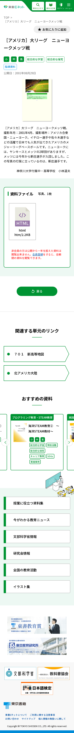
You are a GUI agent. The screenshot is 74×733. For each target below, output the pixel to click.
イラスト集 (21, 586)
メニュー (68, 6)
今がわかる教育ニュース (31, 519)
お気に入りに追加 (54, 29)
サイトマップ (28, 718)
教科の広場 (50, 6)
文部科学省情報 (25, 536)
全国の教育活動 (25, 569)
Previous (5, 442)
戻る (37, 291)
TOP (6, 17)
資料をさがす (38, 6)
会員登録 (37, 254)
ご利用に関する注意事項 (42, 714)
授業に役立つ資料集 (28, 503)
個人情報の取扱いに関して (52, 718)
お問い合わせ (12, 718)
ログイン (60, 6)
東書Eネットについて (16, 714)
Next (68, 442)
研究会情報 (21, 553)
